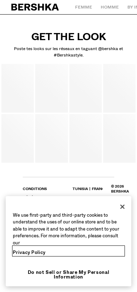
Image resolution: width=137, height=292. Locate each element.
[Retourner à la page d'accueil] (35, 7)
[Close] (122, 207)
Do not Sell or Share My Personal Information (69, 274)
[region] (68, 241)
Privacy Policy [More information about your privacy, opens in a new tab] (29, 252)
